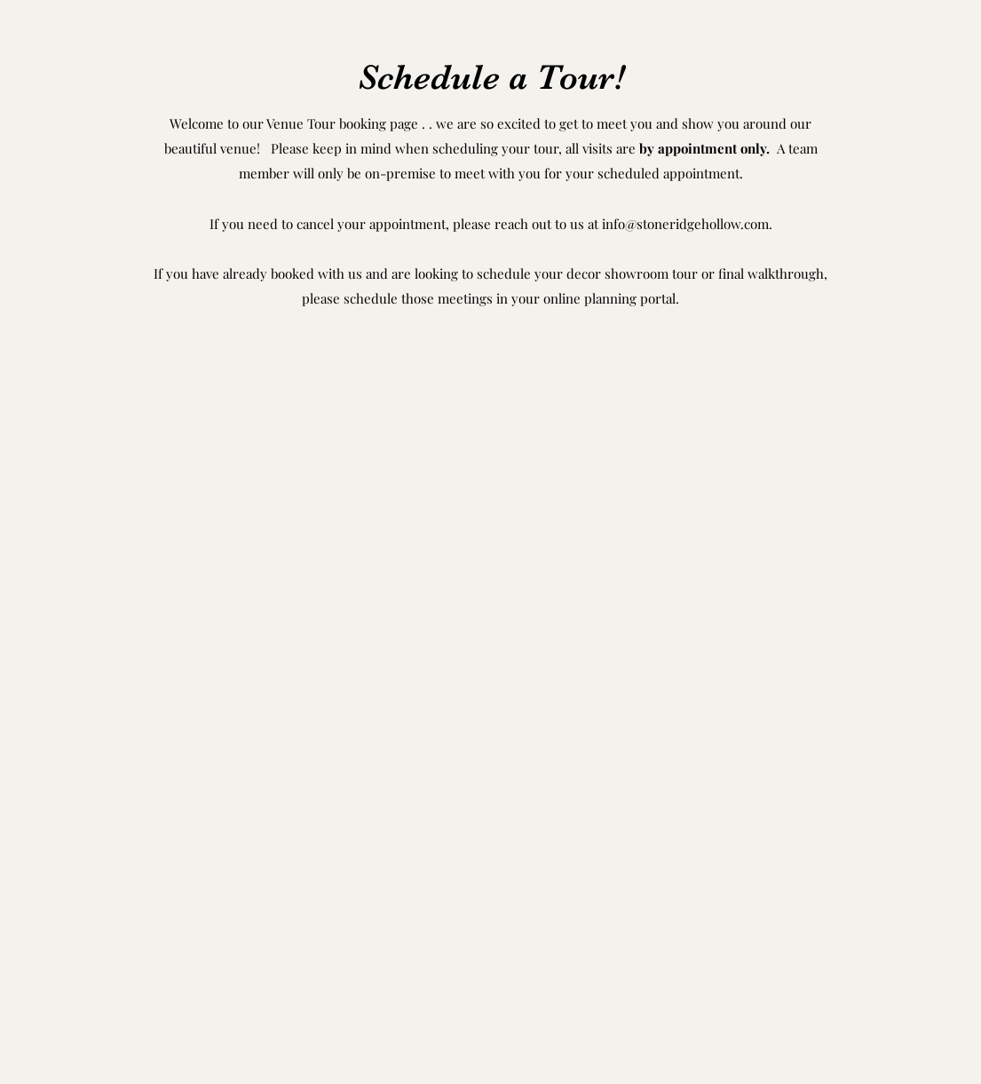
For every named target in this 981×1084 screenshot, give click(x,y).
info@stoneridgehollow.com (685, 224)
